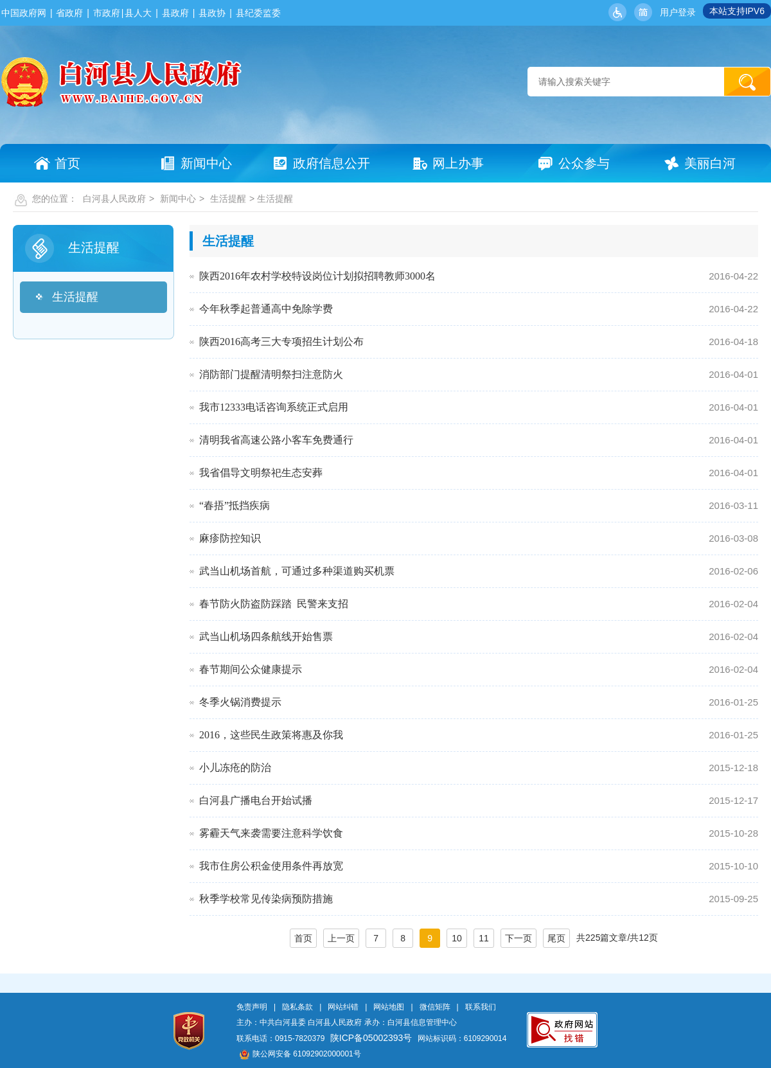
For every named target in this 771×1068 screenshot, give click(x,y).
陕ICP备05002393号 (371, 1038)
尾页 (556, 938)
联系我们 (480, 1006)
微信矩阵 (435, 1006)
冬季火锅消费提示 (240, 702)
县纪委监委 (258, 13)
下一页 (518, 938)
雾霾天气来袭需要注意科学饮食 (271, 833)
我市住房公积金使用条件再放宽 (271, 865)
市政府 (106, 13)
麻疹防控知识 (230, 538)
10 (457, 938)
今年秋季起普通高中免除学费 (266, 308)
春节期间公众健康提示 (250, 669)
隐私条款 (297, 1006)
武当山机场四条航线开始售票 (266, 636)
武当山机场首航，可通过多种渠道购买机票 (296, 570)
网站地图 (388, 1006)
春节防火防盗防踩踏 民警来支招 (273, 603)
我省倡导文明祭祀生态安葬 (261, 472)
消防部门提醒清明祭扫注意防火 (271, 374)
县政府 (175, 13)
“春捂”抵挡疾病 (234, 505)
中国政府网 (23, 13)
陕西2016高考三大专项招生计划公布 (281, 341)
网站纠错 (343, 1006)
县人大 (138, 13)
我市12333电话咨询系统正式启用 (273, 407)
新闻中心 (178, 198)
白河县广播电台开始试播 (255, 800)
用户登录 (678, 12)
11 (484, 938)
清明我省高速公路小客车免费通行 (276, 439)
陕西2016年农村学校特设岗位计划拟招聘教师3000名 (317, 276)
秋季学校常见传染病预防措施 (266, 898)
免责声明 (251, 1006)
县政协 (212, 13)
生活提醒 (228, 198)
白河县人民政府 (114, 198)
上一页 (341, 938)
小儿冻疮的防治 (235, 767)
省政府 (69, 13)
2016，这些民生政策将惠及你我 (271, 734)
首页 (303, 938)
